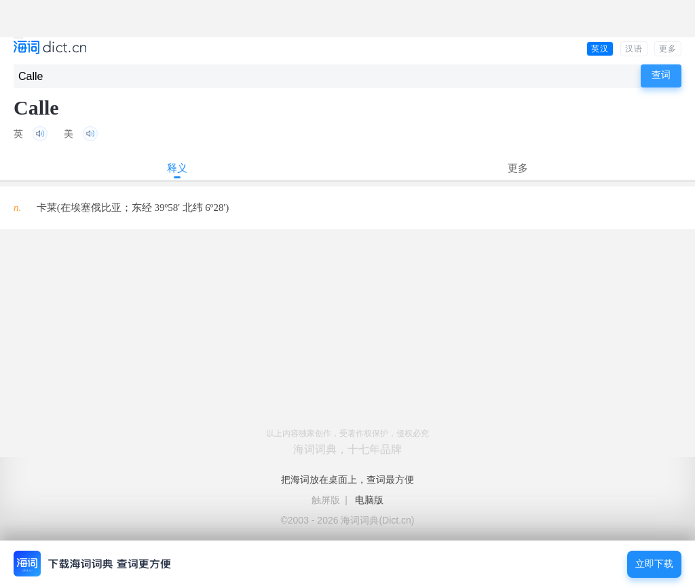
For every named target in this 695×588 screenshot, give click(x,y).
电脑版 (369, 499)
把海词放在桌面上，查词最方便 (347, 479)
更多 (668, 49)
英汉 (600, 49)
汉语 (634, 49)
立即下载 (654, 564)
